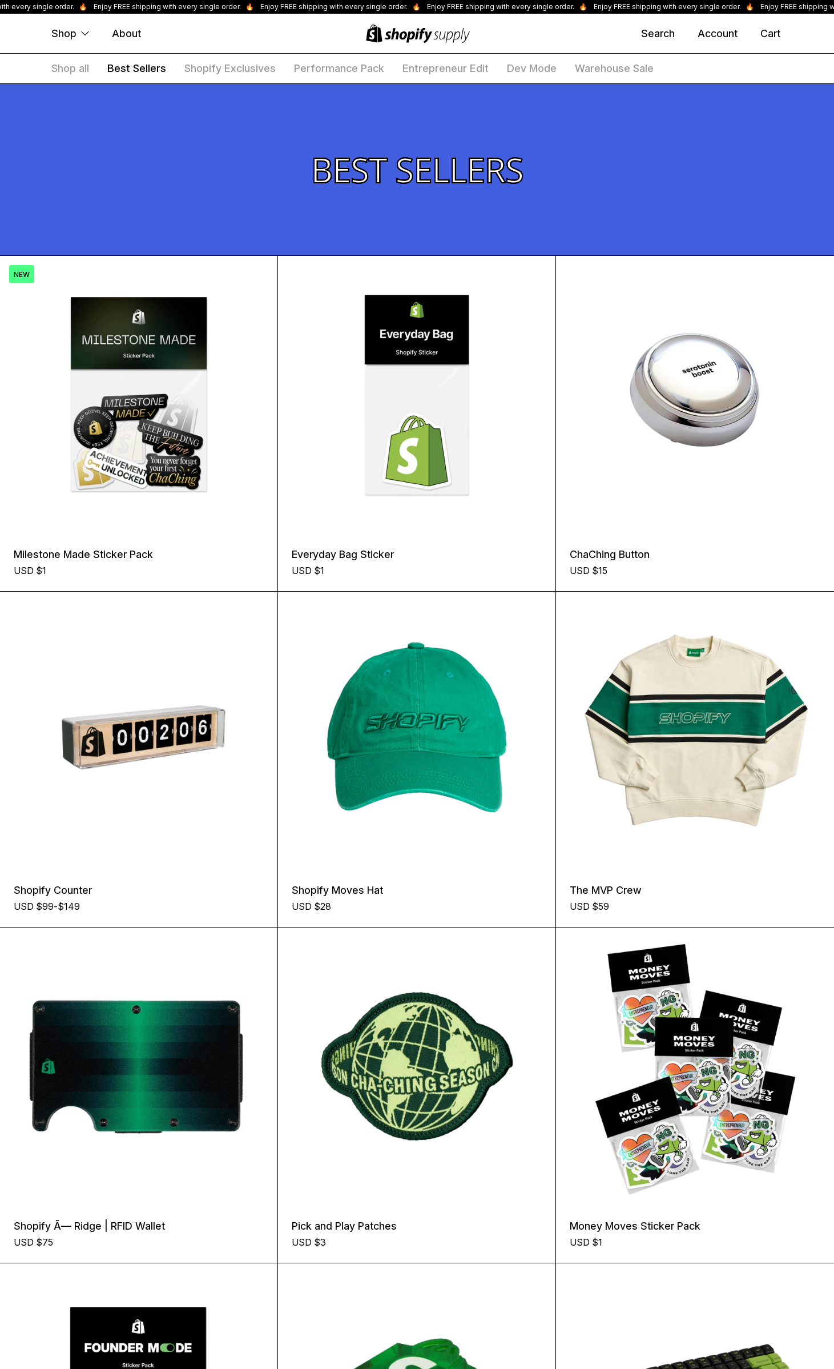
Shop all (70, 68)
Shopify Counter (53, 890)
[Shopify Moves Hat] (416, 730)
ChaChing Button (610, 554)
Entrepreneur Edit (445, 68)
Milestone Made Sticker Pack (83, 554)
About (126, 33)
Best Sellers (136, 68)
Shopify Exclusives (230, 68)
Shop (70, 33)
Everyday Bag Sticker (343, 554)
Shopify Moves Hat (337, 890)
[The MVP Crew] (695, 731)
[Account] (718, 34)
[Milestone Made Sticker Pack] (138, 394)
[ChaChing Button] (695, 395)
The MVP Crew (606, 890)
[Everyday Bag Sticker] (416, 394)
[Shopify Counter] (138, 730)
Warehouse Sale (614, 68)
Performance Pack (339, 68)
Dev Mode (532, 68)
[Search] (658, 34)
